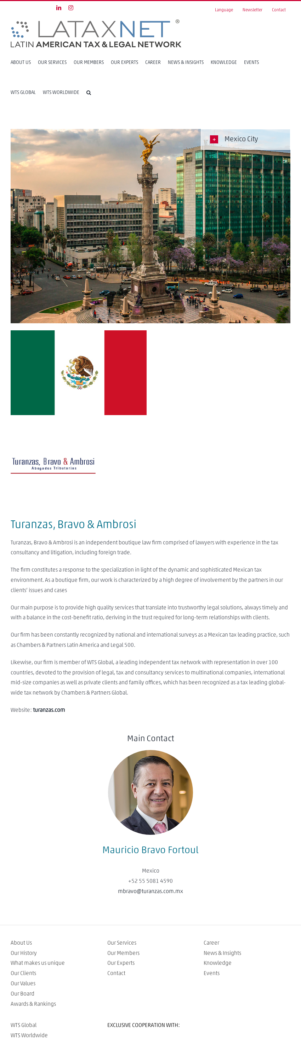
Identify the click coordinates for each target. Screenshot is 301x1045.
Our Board (22, 994)
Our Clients (23, 973)
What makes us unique (38, 963)
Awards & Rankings (33, 1004)
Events (212, 973)
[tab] (245, 139)
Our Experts (121, 963)
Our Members (123, 953)
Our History (24, 953)
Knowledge (218, 963)
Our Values (23, 983)
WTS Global (23, 1025)
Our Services (121, 943)
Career (211, 943)
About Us (21, 943)
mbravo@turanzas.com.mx (150, 891)
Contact (116, 973)
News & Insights (222, 953)
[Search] (88, 92)
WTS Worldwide (29, 1035)
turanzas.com (49, 710)
